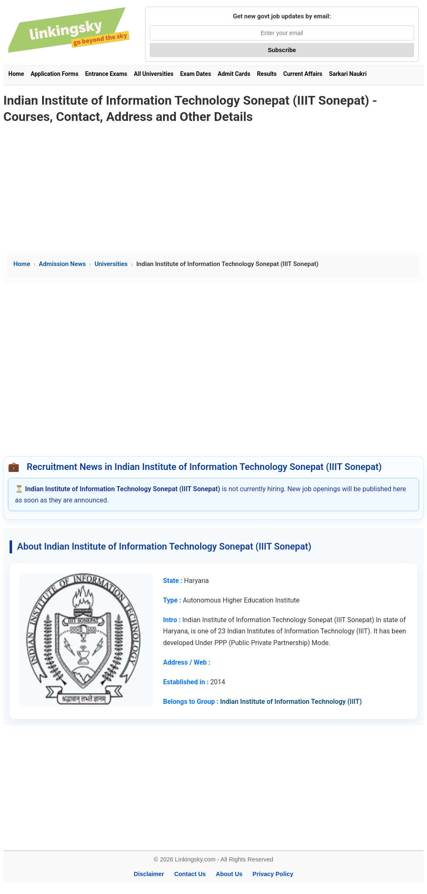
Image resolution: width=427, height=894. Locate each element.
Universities (111, 264)
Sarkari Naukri (348, 73)
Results (266, 73)
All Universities (153, 73)
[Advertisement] (213, 188)
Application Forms (54, 73)
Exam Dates (195, 73)
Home (16, 73)
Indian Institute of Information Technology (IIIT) (291, 702)
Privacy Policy (273, 874)
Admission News (62, 264)
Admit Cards (234, 73)
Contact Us (190, 874)
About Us (229, 874)
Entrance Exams (106, 73)
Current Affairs (302, 73)
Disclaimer (149, 874)
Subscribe (282, 50)
